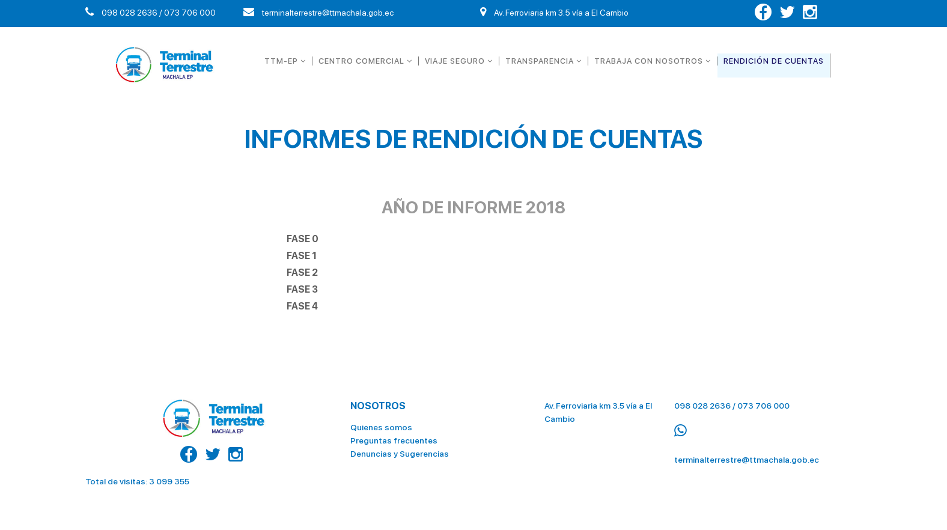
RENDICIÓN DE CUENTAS (773, 60)
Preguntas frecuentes (393, 440)
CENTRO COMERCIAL (365, 60)
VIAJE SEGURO (459, 60)
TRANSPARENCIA (543, 60)
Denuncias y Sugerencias (399, 453)
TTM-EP (285, 60)
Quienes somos (381, 427)
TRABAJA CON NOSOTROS (652, 60)
